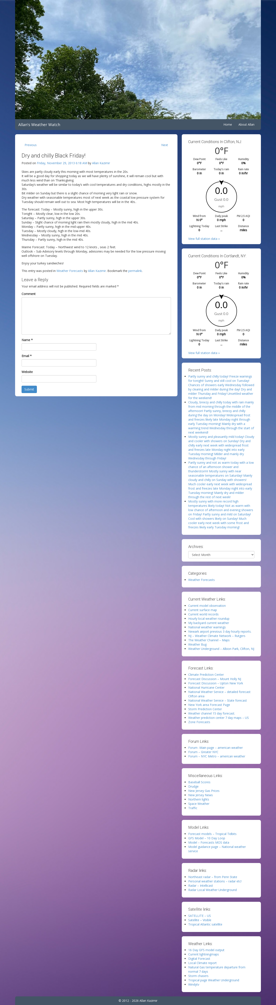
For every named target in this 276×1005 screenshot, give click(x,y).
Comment (29, 294)
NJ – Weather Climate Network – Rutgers (216, 636)
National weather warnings (207, 627)
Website (27, 372)
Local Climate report (202, 963)
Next (164, 145)
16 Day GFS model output (206, 950)
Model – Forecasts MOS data (208, 842)
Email (27, 356)
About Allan (246, 124)
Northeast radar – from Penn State (212, 877)
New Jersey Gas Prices (204, 791)
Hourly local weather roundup (208, 618)
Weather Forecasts (69, 271)
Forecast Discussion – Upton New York (215, 683)
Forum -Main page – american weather (215, 748)
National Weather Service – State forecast (217, 700)
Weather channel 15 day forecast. (211, 713)
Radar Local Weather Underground (212, 890)
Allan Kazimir (101, 163)
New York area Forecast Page (209, 705)
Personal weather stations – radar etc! (215, 881)
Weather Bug (197, 644)
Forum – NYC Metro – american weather (216, 756)
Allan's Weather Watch (39, 124)
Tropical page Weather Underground (213, 980)
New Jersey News (200, 795)
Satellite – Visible (199, 920)
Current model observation (207, 606)
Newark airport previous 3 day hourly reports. (219, 631)
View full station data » (204, 239)
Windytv (193, 984)
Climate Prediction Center (206, 675)
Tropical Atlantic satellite (205, 924)
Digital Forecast (199, 959)
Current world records (203, 614)
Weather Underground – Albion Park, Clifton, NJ (221, 649)
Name (27, 340)
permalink (135, 271)
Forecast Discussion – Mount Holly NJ (214, 679)
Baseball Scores (199, 782)
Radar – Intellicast (200, 885)
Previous (31, 145)
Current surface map (202, 610)
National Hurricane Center (206, 687)
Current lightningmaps (203, 954)
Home (227, 124)
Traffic (192, 808)
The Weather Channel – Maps (209, 640)
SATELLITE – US (199, 916)
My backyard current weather (208, 623)
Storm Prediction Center (205, 709)
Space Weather (198, 804)
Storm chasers (198, 976)
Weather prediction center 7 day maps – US (218, 718)
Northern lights (198, 799)
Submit (29, 389)
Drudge (193, 786)
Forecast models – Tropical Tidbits (212, 834)
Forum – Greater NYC (203, 752)
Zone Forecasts (199, 722)
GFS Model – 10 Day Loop (206, 838)
